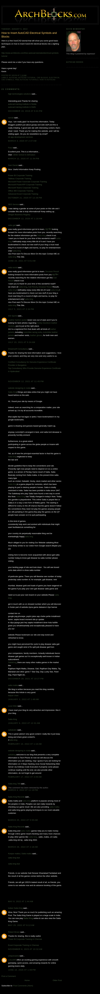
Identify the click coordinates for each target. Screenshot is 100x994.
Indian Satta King (15, 908)
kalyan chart (13, 695)
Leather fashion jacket (17, 320)
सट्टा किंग (48, 229)
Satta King (12, 392)
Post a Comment (8, 976)
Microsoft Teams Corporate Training (23, 188)
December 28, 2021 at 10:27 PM (26, 679)
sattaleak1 (12, 730)
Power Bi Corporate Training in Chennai (25, 939)
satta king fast (14, 858)
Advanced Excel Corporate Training (23, 194)
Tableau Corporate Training (19, 178)
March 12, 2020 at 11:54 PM (23, 158)
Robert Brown (14, 932)
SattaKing (12, 662)
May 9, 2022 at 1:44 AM (20, 901)
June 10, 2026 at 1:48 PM (22, 970)
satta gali (12, 225)
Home (27, 980)
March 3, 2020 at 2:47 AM (22, 141)
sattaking (12, 754)
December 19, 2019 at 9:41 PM (25, 111)
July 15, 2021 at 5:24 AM (21, 342)
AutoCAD (13, 77)
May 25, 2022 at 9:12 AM (21, 925)
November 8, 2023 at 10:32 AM (25, 949)
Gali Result (33, 287)
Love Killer (12, 706)
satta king (17, 251)
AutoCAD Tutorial (27, 77)
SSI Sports (12, 316)
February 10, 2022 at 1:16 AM (25, 744)
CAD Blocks (42, 77)
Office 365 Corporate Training (20, 191)
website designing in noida (19, 388)
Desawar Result (52, 271)
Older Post (57, 980)
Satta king (41, 235)
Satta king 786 (14, 784)
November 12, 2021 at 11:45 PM (26, 381)
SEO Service (13, 204)
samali (11, 118)
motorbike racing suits (32, 332)
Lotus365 (12, 960)
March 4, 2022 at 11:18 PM (23, 790)
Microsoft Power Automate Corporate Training (27, 182)
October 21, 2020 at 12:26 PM (25, 198)
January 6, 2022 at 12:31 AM (24, 723)
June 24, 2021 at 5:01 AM (22, 261)
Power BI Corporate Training (20, 175)
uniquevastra (13, 956)
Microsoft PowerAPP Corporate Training (25, 184)
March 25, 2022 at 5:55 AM (23, 820)
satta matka (13, 685)
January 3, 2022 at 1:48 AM (23, 699)
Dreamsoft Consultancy (18, 349)
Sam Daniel (13, 165)
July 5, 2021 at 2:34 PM (21, 309)
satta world (12, 267)
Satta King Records (16, 797)
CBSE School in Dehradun (24, 155)
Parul (10, 148)
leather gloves (36, 335)
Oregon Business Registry (19, 214)
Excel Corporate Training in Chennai (23, 945)
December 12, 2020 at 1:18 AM (25, 218)
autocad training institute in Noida (22, 104)
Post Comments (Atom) (23, 986)
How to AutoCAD (47, 80)
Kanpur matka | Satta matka (20, 853)
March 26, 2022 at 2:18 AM (23, 847)
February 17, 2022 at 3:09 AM (25, 777)
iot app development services (20, 137)
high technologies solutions (19, 94)
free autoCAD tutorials (27, 80)
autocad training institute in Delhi (22, 107)
